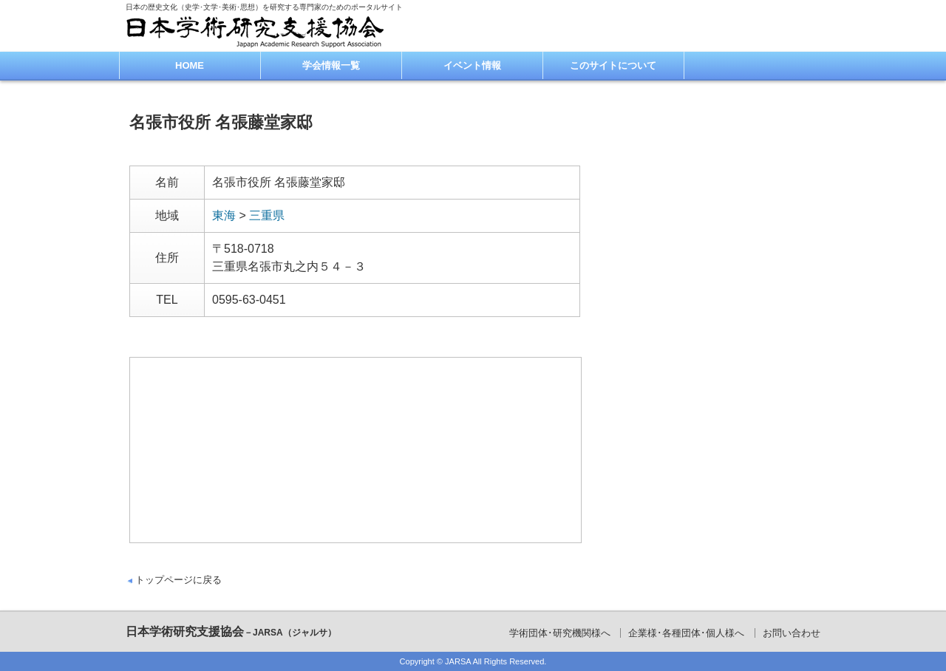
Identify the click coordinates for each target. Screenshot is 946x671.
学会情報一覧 (331, 65)
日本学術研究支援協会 (231, 631)
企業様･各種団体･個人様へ (686, 633)
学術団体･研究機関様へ (559, 633)
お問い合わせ (791, 633)
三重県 (267, 215)
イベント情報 (472, 65)
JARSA (458, 661)
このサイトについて (613, 65)
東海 (224, 215)
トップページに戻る (178, 579)
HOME (189, 65)
